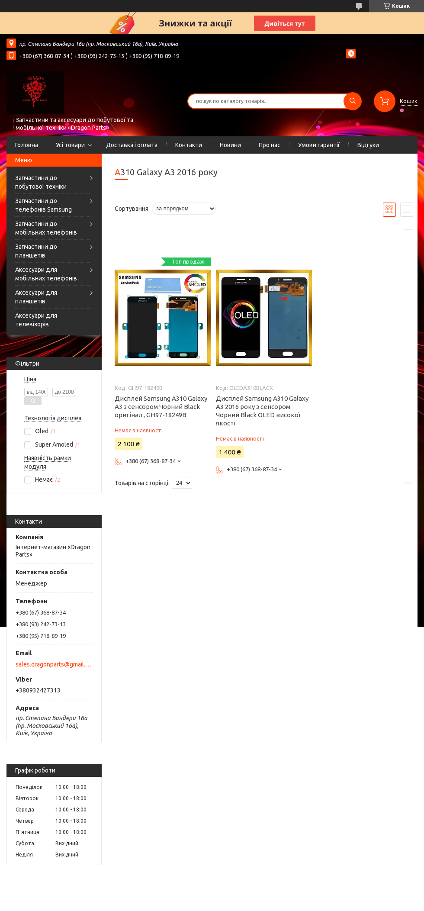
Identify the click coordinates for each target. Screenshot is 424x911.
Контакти (188, 145)
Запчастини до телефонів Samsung (43, 205)
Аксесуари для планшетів (36, 297)
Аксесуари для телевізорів (36, 320)
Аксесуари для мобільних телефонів (46, 274)
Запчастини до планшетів (36, 251)
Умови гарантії (319, 145)
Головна (26, 145)
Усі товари (70, 145)
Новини (230, 145)
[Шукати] (353, 101)
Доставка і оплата (131, 145)
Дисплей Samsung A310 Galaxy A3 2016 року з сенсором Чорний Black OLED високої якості (262, 411)
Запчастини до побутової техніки (41, 182)
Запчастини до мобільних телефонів (46, 228)
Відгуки (368, 145)
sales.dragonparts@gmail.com (53, 664)
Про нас (269, 145)
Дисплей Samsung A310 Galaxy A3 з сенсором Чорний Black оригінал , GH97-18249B (161, 406)
